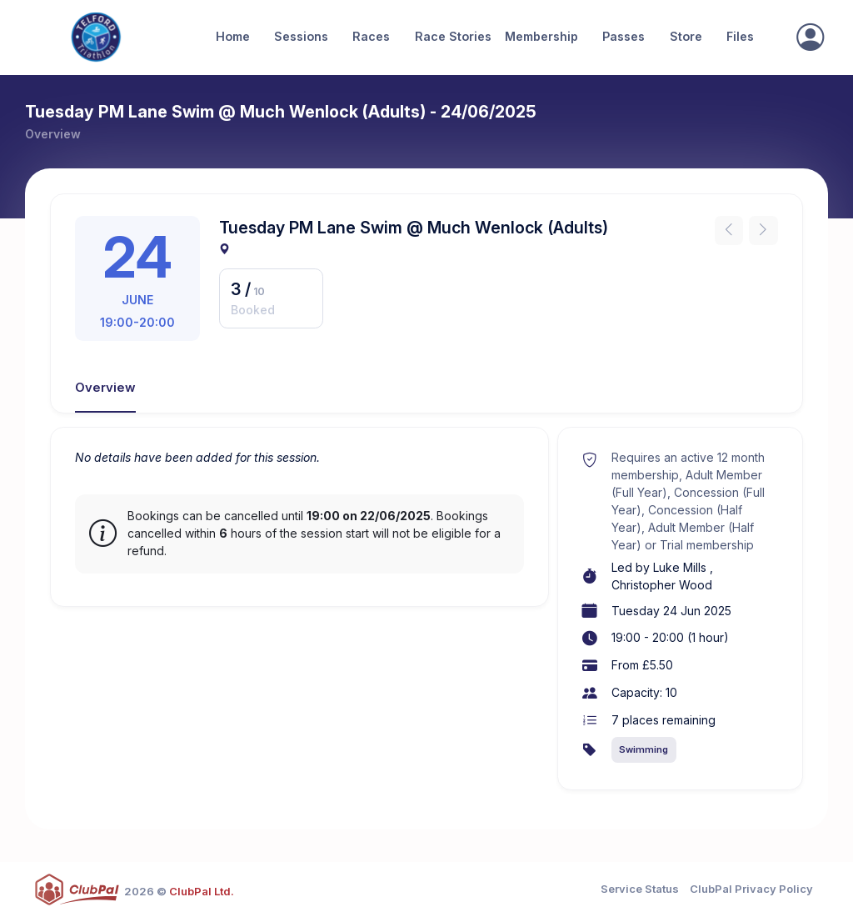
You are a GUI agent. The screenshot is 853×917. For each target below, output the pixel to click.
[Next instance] (763, 230)
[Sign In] (809, 37)
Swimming (643, 749)
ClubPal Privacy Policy (751, 888)
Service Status (640, 888)
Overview (105, 387)
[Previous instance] (729, 230)
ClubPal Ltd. (201, 891)
